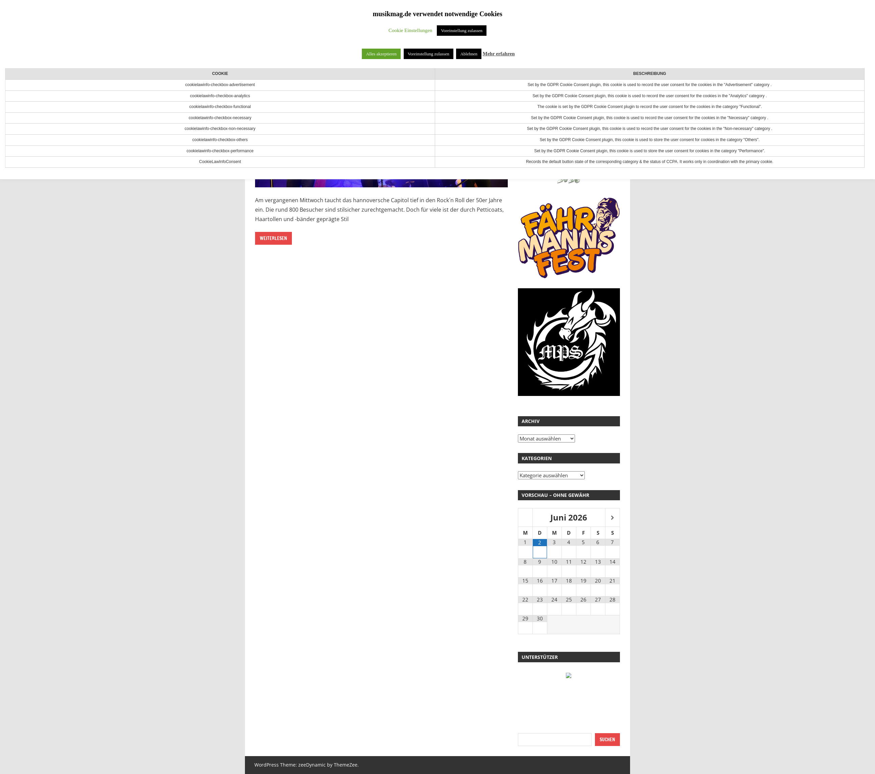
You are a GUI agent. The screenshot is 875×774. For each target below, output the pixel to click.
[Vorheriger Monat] (525, 518)
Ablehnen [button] (468, 53)
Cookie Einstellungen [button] (410, 30)
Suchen (607, 739)
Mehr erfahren (499, 53)
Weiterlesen (273, 238)
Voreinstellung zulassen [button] (461, 30)
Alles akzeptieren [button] (381, 53)
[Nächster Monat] (612, 518)
